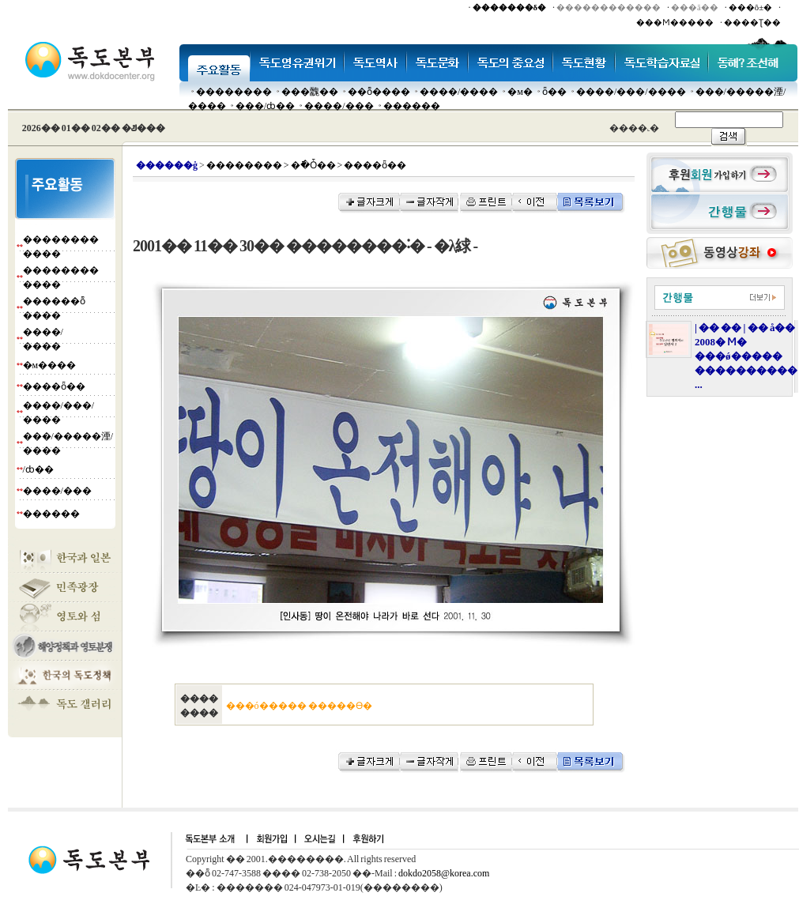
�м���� (50, 365)
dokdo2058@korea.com (443, 873)
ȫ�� (554, 91)
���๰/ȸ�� (265, 105)
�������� (234, 91)
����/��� (338, 105)
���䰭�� (309, 91)
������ (411, 105)
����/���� (459, 91)
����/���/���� (631, 91)
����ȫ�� (54, 386)
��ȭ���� (379, 91)
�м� (520, 91)
